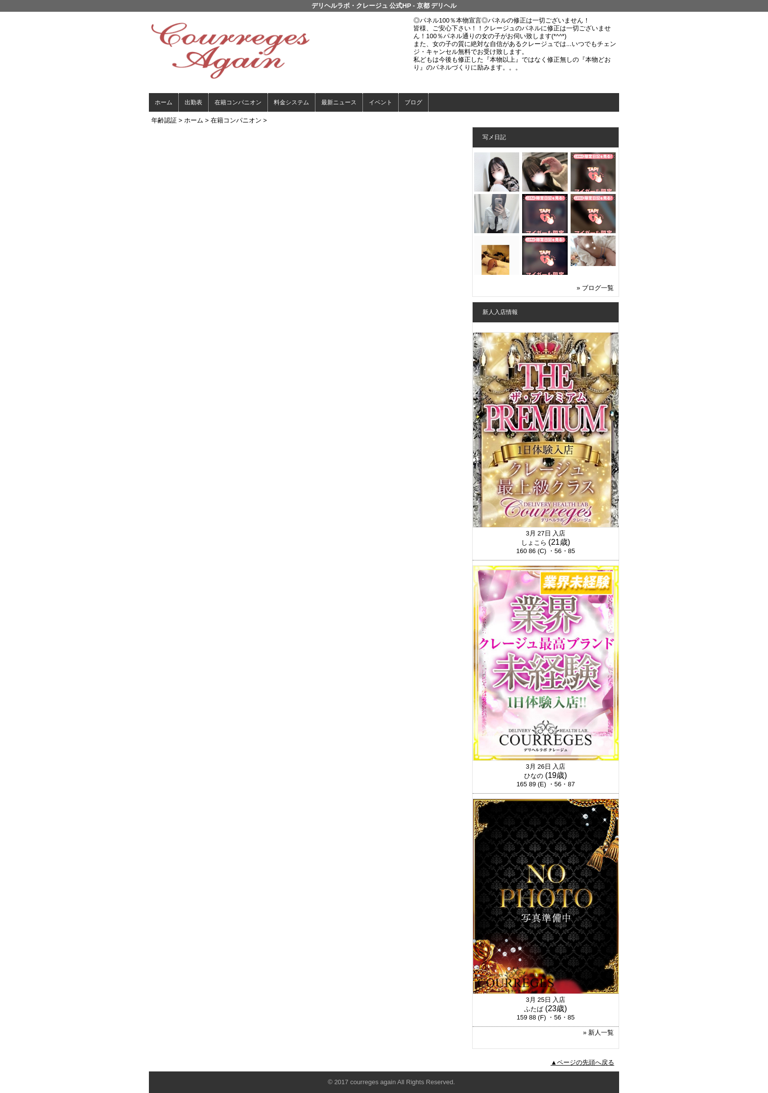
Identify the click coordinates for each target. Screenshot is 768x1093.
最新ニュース (339, 102)
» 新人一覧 (598, 1032)
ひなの (533, 775)
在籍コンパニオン (238, 102)
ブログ (413, 102)
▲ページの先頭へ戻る (582, 1062)
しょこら (534, 542)
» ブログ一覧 (595, 287)
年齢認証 (164, 120)
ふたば (533, 1009)
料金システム (291, 102)
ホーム (163, 102)
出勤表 (193, 102)
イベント (380, 102)
